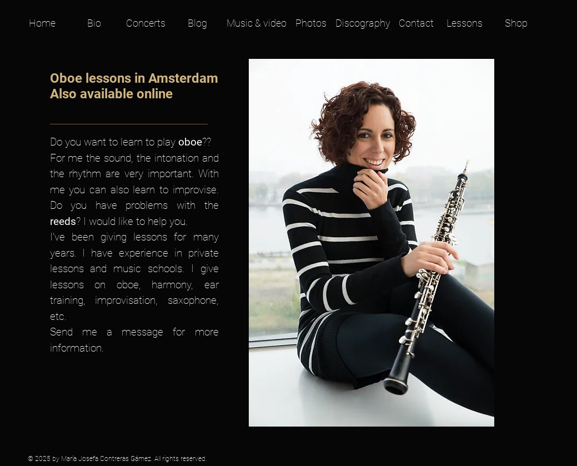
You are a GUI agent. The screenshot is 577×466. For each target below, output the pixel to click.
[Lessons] (464, 23)
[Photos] (311, 23)
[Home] (42, 23)
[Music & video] (256, 23)
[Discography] (363, 23)
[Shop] (516, 23)
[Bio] (94, 23)
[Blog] (197, 23)
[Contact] (416, 23)
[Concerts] (146, 23)
